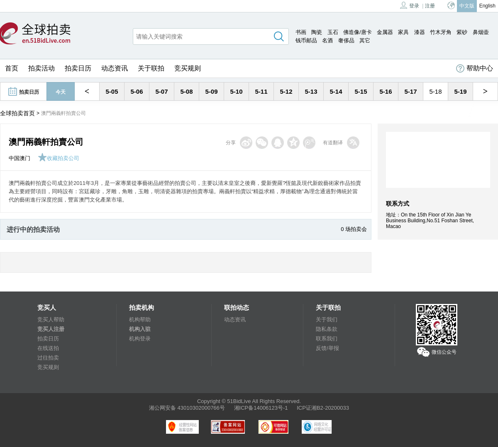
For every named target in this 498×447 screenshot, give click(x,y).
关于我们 (326, 319)
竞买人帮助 (50, 319)
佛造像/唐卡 (357, 32)
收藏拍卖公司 (58, 158)
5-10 (236, 91)
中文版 (466, 6)
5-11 (261, 91)
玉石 (332, 32)
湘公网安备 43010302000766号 (187, 408)
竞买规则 (187, 68)
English (487, 6)
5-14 (336, 91)
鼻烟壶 (481, 32)
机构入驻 (140, 329)
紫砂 (461, 32)
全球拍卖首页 (17, 113)
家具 (403, 32)
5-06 (136, 91)
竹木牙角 (441, 32)
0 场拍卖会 (354, 229)
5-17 (410, 91)
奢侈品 (346, 40)
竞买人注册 (50, 329)
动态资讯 (114, 68)
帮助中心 (474, 68)
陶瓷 (316, 32)
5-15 (360, 91)
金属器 (385, 32)
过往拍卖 (48, 358)
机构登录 (140, 338)
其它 (364, 40)
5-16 (385, 91)
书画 (300, 32)
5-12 (286, 91)
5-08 (186, 91)
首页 (11, 68)
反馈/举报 (327, 348)
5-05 (111, 91)
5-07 (161, 91)
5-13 (311, 91)
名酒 (327, 40)
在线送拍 (48, 348)
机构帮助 (140, 319)
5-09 (211, 91)
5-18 (435, 91)
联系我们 (326, 338)
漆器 (419, 32)
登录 (409, 5)
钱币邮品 (306, 40)
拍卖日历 (78, 68)
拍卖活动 (41, 68)
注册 (430, 6)
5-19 (460, 91)
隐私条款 (326, 329)
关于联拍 (151, 68)
